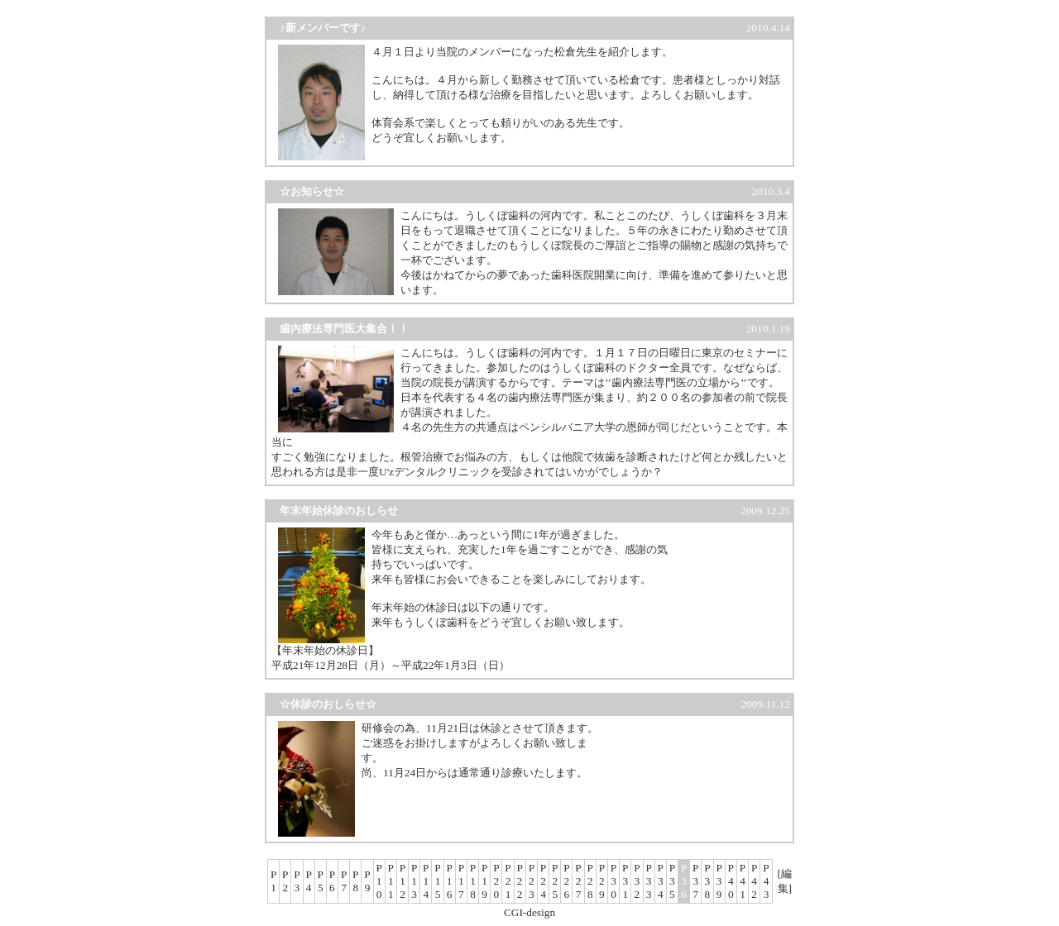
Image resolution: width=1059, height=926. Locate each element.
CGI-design (529, 912)
